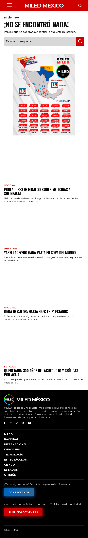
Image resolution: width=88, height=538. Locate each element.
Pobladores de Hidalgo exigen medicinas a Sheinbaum (37, 191)
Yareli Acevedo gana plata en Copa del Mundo (40, 252)
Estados (10, 366)
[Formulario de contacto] (19, 492)
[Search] (80, 41)
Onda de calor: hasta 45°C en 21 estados (36, 311)
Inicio (8, 17)
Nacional (10, 185)
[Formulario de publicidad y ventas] (23, 512)
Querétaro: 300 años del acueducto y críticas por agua (41, 372)
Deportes (10, 248)
